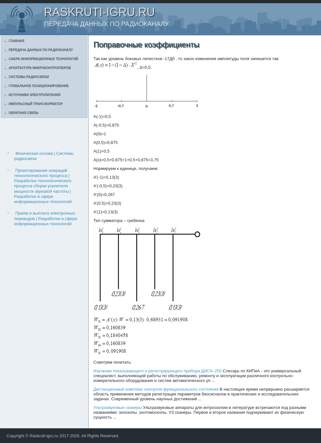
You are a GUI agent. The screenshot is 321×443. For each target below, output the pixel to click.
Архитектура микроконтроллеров (40, 68)
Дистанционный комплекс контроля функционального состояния (156, 389)
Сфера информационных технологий (43, 59)
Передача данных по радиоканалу (41, 50)
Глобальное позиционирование (39, 86)
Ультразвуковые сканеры (117, 407)
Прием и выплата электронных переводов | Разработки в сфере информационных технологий (45, 218)
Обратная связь (24, 113)
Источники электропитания (34, 95)
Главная (16, 41)
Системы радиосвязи (29, 77)
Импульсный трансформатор (36, 104)
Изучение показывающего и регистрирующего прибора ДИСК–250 (157, 370)
